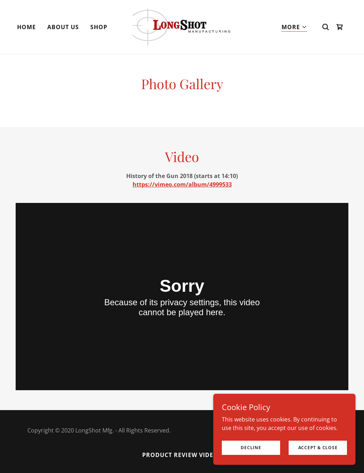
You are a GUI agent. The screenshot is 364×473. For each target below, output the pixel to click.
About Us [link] (63, 27)
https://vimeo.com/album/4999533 (182, 184)
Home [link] (26, 27)
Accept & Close (318, 448)
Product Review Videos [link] (181, 455)
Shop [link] (98, 27)
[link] (182, 26)
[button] (294, 27)
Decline (251, 448)
